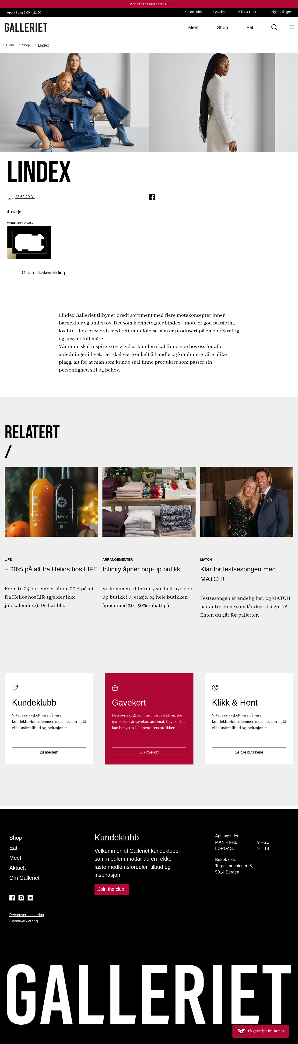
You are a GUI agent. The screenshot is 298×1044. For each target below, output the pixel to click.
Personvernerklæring (26, 915)
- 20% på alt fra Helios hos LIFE (149, 4)
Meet (15, 858)
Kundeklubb (193, 12)
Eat (13, 848)
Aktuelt (17, 868)
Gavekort (220, 12)
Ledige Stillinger (279, 12)
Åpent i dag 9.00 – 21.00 (29, 12)
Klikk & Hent (247, 12)
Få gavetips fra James (260, 1031)
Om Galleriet (24, 878)
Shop (15, 838)
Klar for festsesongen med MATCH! (240, 573)
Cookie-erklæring (23, 921)
